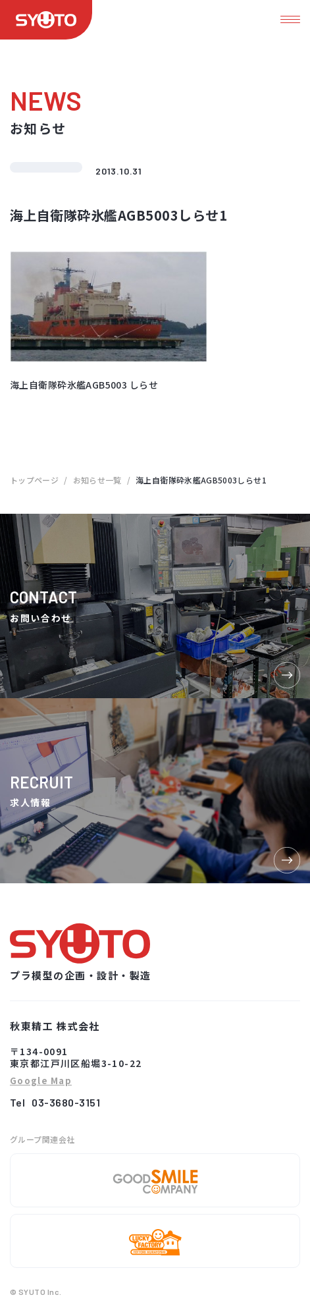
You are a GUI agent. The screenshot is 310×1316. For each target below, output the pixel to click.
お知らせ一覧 (97, 479)
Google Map (41, 1081)
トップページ (34, 479)
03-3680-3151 (66, 1102)
